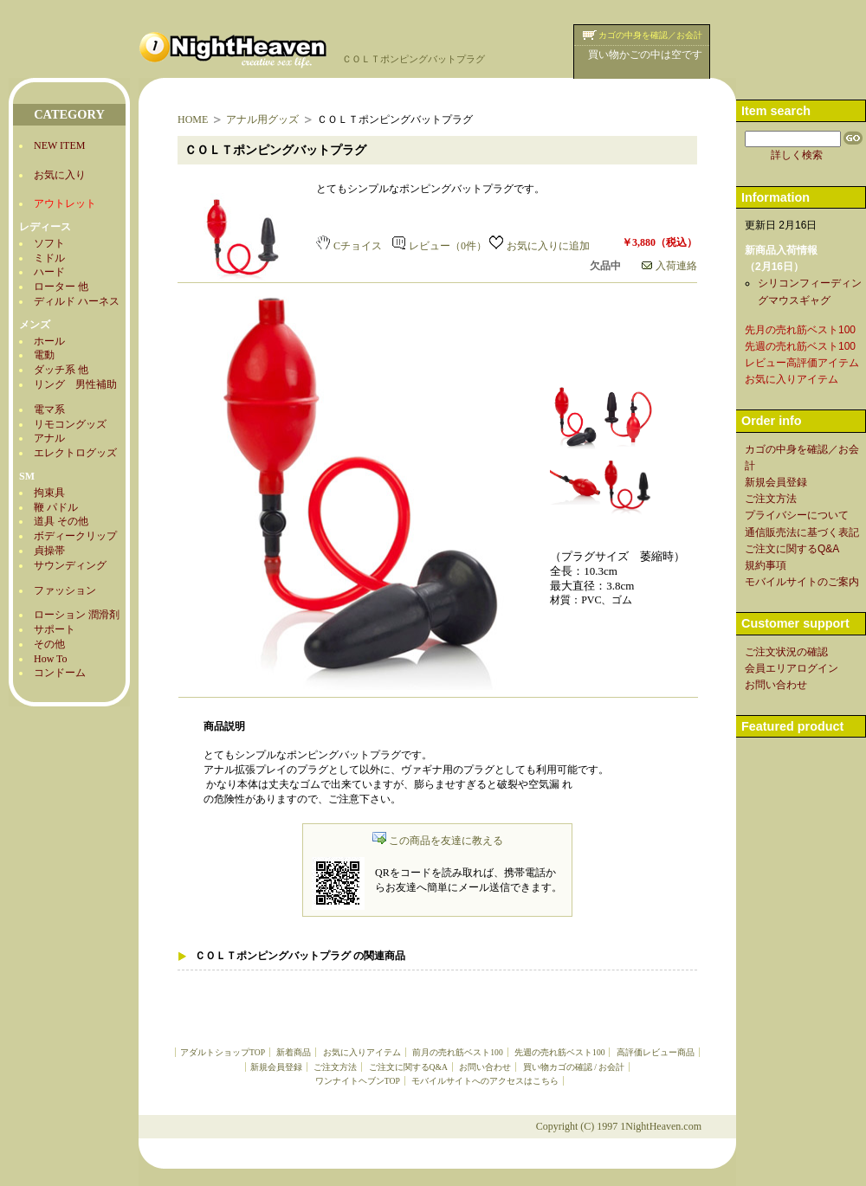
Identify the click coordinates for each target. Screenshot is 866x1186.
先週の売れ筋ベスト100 (559, 1052)
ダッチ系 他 (61, 370)
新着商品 (293, 1052)
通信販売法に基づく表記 (802, 532)
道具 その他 (61, 521)
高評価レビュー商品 (656, 1052)
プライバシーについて (797, 515)
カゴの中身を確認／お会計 (650, 35)
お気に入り (60, 175)
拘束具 (49, 493)
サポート (54, 629)
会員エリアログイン (791, 668)
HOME (193, 119)
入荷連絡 (669, 266)
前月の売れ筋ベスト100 (457, 1052)
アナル (49, 438)
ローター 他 (61, 286)
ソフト (49, 243)
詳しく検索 (797, 155)
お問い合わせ (485, 1067)
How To (51, 659)
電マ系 (49, 409)
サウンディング (70, 565)
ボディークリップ (75, 536)
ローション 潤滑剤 (77, 615)
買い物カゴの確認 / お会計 (573, 1067)
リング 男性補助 (75, 384)
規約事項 (765, 565)
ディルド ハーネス (77, 301)
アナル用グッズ (262, 119)
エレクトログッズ (75, 453)
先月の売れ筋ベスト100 (800, 330)
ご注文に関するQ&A (408, 1067)
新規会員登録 (276, 1067)
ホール (49, 341)
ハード (49, 272)
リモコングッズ (70, 424)
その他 (49, 644)
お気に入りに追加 (539, 246)
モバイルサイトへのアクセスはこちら (485, 1081)
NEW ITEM (59, 145)
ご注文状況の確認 (786, 652)
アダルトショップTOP (222, 1052)
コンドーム (60, 673)
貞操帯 (49, 551)
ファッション (65, 590)
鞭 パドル (56, 507)
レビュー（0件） (439, 246)
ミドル (49, 258)
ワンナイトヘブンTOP (357, 1081)
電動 (44, 355)
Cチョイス (349, 246)
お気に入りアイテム (362, 1052)
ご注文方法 (335, 1067)
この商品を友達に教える (437, 841)
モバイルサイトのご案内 (802, 582)
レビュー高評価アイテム (802, 363)
